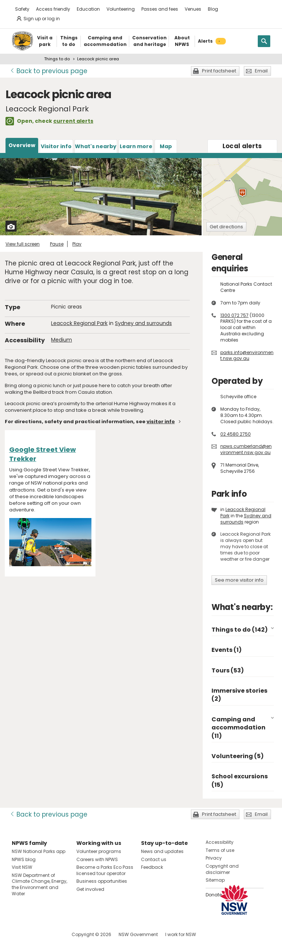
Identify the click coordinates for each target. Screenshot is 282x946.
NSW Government (138, 934)
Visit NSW (22, 867)
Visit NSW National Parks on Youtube (50, 934)
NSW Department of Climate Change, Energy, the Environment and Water (39, 884)
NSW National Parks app (38, 851)
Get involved (90, 889)
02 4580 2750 (235, 434)
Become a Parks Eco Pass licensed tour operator (104, 870)
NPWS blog (24, 859)
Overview (21, 145)
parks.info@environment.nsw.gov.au (247, 355)
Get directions (226, 226)
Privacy (214, 858)
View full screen (23, 244)
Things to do (57, 59)
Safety (22, 9)
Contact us (153, 859)
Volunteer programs (98, 851)
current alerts (73, 121)
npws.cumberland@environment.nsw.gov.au (246, 449)
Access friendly (53, 9)
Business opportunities (101, 881)
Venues (193, 9)
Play (77, 244)
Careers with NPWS (97, 859)
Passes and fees (159, 9)
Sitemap (215, 880)
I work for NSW (180, 934)
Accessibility (220, 842)
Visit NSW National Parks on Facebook (18, 934)
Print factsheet (219, 70)
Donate (214, 895)
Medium (61, 339)
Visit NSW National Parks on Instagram (34, 934)
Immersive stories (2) (239, 694)
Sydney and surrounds (143, 323)
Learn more (136, 146)
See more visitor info (239, 579)
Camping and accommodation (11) (238, 727)
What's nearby (95, 146)
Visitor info (56, 146)
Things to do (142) (240, 629)
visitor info (161, 421)
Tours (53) (228, 670)
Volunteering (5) (238, 756)
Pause (57, 244)
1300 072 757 (234, 315)
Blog (213, 9)
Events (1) (227, 650)
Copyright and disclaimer (222, 869)
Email (261, 70)
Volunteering (120, 9)
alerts (242, 146)
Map (166, 146)
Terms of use (220, 850)
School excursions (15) (240, 780)
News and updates (162, 851)
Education (88, 9)
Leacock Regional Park (79, 323)
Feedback (152, 867)
